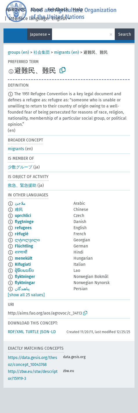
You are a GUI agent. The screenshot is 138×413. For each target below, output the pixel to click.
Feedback (58, 9)
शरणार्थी (21, 252)
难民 (19, 209)
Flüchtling (24, 246)
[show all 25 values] (26, 294)
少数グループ (20, 167)
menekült (23, 258)
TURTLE (32, 331)
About (37, 9)
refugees (23, 227)
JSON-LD (48, 331)
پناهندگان (22, 288)
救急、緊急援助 (22, 185)
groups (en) (18, 52)
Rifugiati (23, 264)
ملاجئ (20, 203)
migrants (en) (66, 52)
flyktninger (25, 276)
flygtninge (24, 221)
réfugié (21, 233)
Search (124, 34)
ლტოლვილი (27, 240)
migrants (16, 148)
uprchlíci (23, 215)
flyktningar (25, 282)
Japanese (38, 34)
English (59, 18)
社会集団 (41, 52)
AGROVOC (16, 9)
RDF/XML (16, 331)
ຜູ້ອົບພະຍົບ (24, 270)
